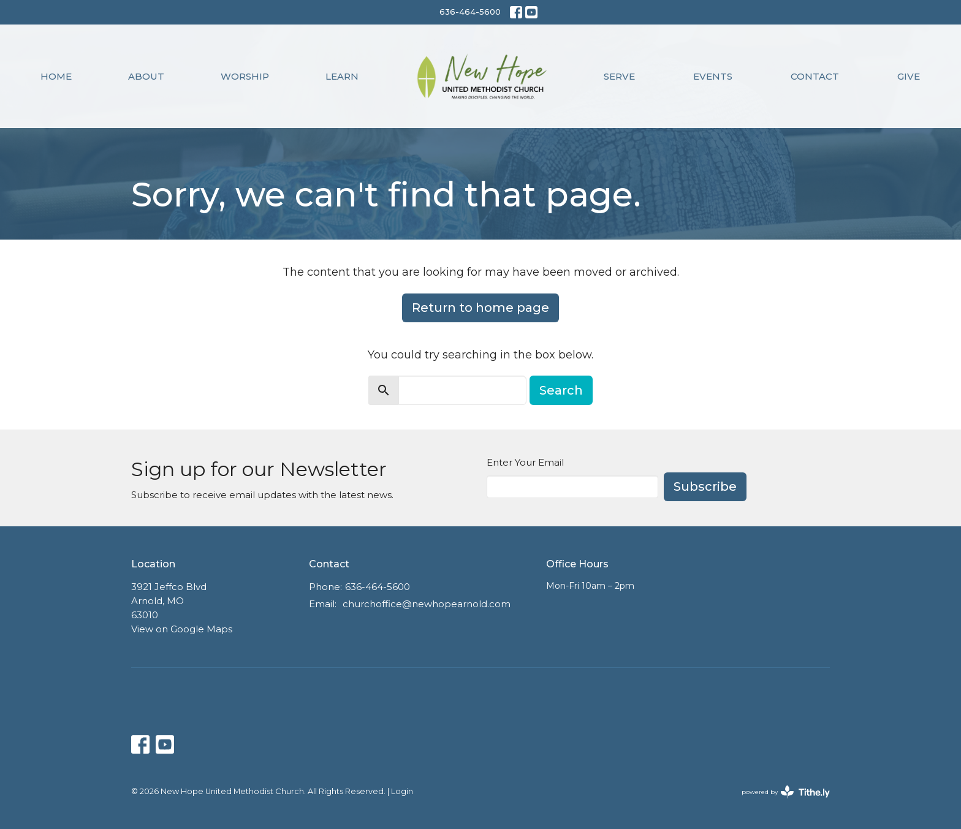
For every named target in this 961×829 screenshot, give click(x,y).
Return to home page (480, 307)
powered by (786, 792)
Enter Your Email (525, 462)
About (146, 76)
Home (56, 76)
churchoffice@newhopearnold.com (427, 604)
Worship (245, 76)
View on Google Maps (181, 629)
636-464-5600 (470, 12)
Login (402, 791)
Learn (342, 76)
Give (908, 76)
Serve (619, 76)
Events (712, 76)
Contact (815, 76)
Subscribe (705, 486)
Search (561, 390)
